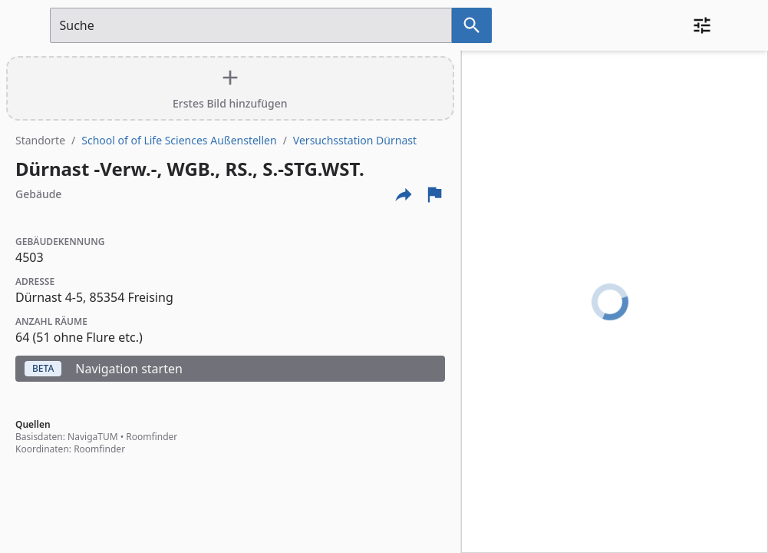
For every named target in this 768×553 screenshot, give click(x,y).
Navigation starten (104, 368)
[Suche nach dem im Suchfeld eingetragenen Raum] (472, 25)
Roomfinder (151, 436)
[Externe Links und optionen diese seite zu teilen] (403, 194)
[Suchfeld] (251, 25)
